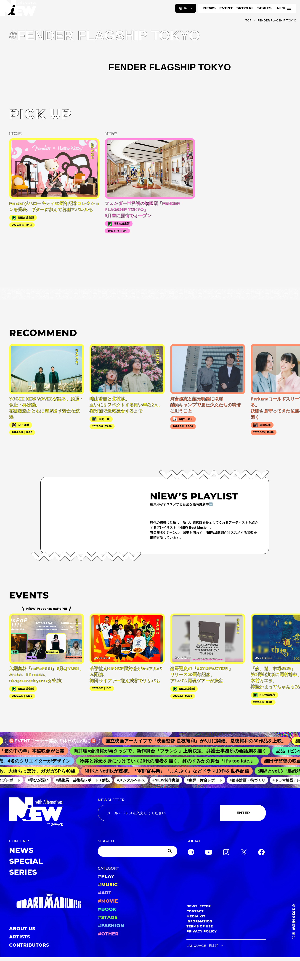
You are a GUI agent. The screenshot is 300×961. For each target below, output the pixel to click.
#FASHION (111, 925)
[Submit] (170, 851)
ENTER (243, 813)
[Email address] (159, 813)
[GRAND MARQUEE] (49, 901)
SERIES (264, 8)
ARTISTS (19, 937)
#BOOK (107, 909)
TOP (248, 20)
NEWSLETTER (111, 800)
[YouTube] (208, 853)
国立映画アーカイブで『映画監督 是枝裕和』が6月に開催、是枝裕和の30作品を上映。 (201, 740)
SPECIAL (245, 8)
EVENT (226, 8)
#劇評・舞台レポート (207, 780)
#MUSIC (108, 884)
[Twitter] (243, 853)
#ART (105, 893)
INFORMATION (199, 921)
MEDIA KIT (195, 916)
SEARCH (106, 841)
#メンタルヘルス (134, 780)
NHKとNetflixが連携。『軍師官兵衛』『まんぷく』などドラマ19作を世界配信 (170, 770)
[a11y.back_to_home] (18, 10)
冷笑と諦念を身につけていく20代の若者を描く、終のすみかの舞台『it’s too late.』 (171, 760)
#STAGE (108, 917)
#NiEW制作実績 (168, 780)
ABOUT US (22, 928)
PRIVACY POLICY (201, 931)
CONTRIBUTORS (29, 945)
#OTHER (108, 934)
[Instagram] (226, 853)
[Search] (137, 851)
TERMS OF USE (199, 926)
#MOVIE (108, 901)
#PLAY (106, 876)
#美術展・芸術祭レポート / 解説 (86, 780)
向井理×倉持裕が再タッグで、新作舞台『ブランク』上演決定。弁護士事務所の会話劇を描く (174, 750)
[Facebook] (261, 853)
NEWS (209, 8)
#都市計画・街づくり (250, 780)
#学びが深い (41, 780)
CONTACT (195, 911)
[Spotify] (191, 853)
